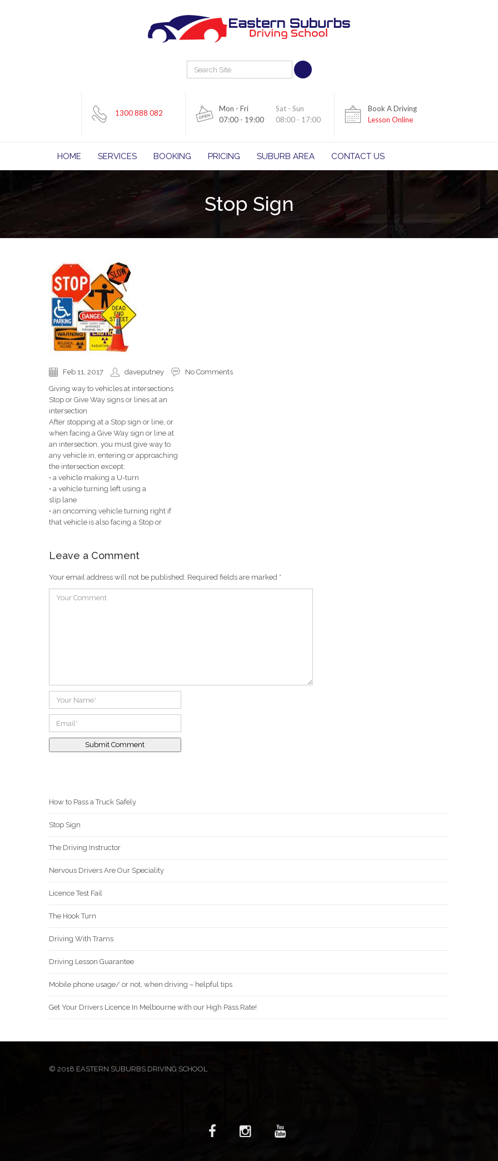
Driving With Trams (81, 939)
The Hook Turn (72, 916)
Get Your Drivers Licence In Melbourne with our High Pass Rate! (153, 1007)
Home (69, 156)
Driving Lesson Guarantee (91, 961)
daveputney (144, 372)
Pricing (224, 156)
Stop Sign (65, 825)
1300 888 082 (139, 112)
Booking (172, 156)
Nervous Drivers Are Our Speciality (106, 870)
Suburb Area (286, 156)
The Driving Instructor (85, 847)
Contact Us (358, 156)
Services (117, 156)
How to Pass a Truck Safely (92, 802)
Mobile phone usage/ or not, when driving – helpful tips (140, 984)
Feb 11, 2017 (83, 372)
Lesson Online (390, 119)
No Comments (209, 372)
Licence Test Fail (75, 893)
